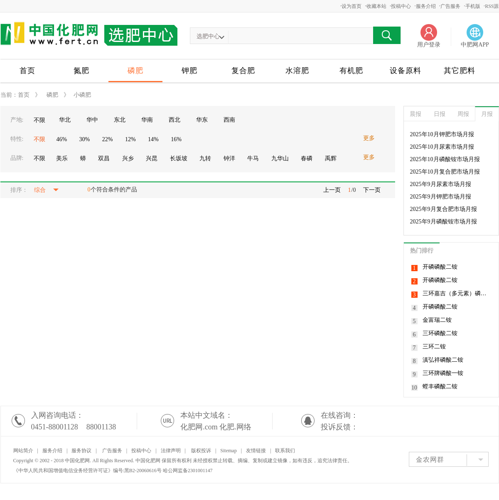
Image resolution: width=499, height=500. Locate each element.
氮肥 (81, 70)
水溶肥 (297, 70)
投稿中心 (401, 6)
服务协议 (81, 450)
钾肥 (189, 70)
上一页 (332, 190)
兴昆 (151, 158)
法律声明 (171, 450)
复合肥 (243, 70)
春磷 (306, 158)
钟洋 (229, 158)
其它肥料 (459, 70)
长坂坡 (178, 158)
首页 (27, 70)
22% (107, 139)
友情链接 (256, 450)
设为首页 (351, 6)
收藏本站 (376, 6)
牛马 (253, 158)
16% (176, 139)
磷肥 (135, 70)
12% (130, 139)
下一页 (372, 190)
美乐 (62, 158)
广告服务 (450, 6)
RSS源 (492, 6)
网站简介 (23, 450)
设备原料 (405, 70)
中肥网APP (475, 45)
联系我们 (285, 450)
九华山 (280, 158)
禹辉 (331, 158)
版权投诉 (201, 450)
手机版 (472, 6)
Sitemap (228, 450)
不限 (39, 120)
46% (61, 139)
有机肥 (351, 70)
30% (84, 139)
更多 (369, 138)
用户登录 (428, 45)
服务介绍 (426, 6)
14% (153, 139)
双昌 (104, 158)
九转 (205, 158)
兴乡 (128, 158)
